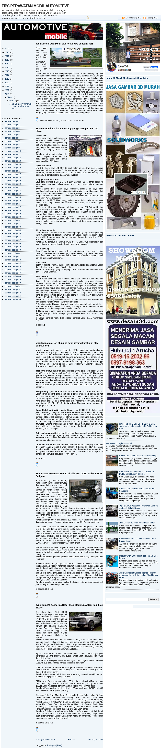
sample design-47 (13, 273)
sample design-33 (13, 227)
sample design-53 (13, 293)
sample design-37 (13, 240)
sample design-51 (13, 286)
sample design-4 (12, 131)
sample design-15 (13, 167)
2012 (7, 60)
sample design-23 (13, 194)
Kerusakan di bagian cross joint (119, 443)
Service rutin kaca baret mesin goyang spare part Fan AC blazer (67, 129)
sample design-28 (13, 210)
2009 (7, 48)
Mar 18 (12, 101)
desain (48, 121)
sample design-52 (13, 289)
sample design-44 (13, 263)
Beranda (71, 739)
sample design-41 (13, 253)
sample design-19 (13, 181)
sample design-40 (13, 250)
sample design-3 (12, 128)
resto (56, 121)
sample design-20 (13, 184)
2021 (7, 86)
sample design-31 (13, 220)
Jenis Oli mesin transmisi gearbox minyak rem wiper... (21, 106)
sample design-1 (12, 121)
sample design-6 (12, 138)
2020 (7, 83)
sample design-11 (13, 154)
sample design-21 (13, 187)
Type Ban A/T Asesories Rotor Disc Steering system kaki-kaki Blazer (69, 606)
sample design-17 (13, 174)
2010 (7, 52)
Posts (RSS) (152, 18)
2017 (7, 75)
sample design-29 (13, 214)
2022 (7, 90)
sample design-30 (13, 217)
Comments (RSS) (133, 18)
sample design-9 (12, 148)
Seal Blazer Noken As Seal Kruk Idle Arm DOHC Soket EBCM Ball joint (69, 474)
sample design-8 (12, 144)
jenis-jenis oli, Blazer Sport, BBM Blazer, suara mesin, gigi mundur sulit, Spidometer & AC (138, 426)
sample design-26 (13, 204)
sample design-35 (13, 233)
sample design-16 (13, 171)
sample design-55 (13, 299)
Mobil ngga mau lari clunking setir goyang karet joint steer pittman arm (67, 344)
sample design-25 (13, 200)
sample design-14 (13, 164)
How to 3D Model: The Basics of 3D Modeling (127, 78)
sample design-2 (12, 125)
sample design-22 (13, 190)
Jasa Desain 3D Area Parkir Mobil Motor (137, 523)
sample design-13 (13, 161)
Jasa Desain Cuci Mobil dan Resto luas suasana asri (64, 43)
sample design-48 (13, 276)
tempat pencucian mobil (72, 121)
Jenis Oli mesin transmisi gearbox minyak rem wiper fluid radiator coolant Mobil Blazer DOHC (138, 575)
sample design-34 (13, 230)
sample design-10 (13, 151)
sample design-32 (13, 223)
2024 (7, 94)
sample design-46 (13, 270)
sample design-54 (13, 296)
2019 (7, 79)
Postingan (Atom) (54, 745)
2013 (7, 64)
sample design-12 (13, 158)
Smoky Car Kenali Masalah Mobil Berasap (138, 456)
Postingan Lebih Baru (45, 739)
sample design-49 (13, 279)
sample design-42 (13, 256)
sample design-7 (12, 141)
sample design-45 (13, 266)
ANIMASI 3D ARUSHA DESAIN (120, 235)
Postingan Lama (95, 739)
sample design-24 (13, 197)
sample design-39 (13, 246)
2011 (7, 56)
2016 (7, 71)
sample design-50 (13, 283)
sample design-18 (13, 177)
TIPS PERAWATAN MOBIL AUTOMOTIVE (35, 6)
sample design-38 (13, 243)
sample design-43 (13, 260)
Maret (10, 97)
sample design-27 (13, 207)
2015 (7, 67)
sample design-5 (12, 134)
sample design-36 (13, 237)
